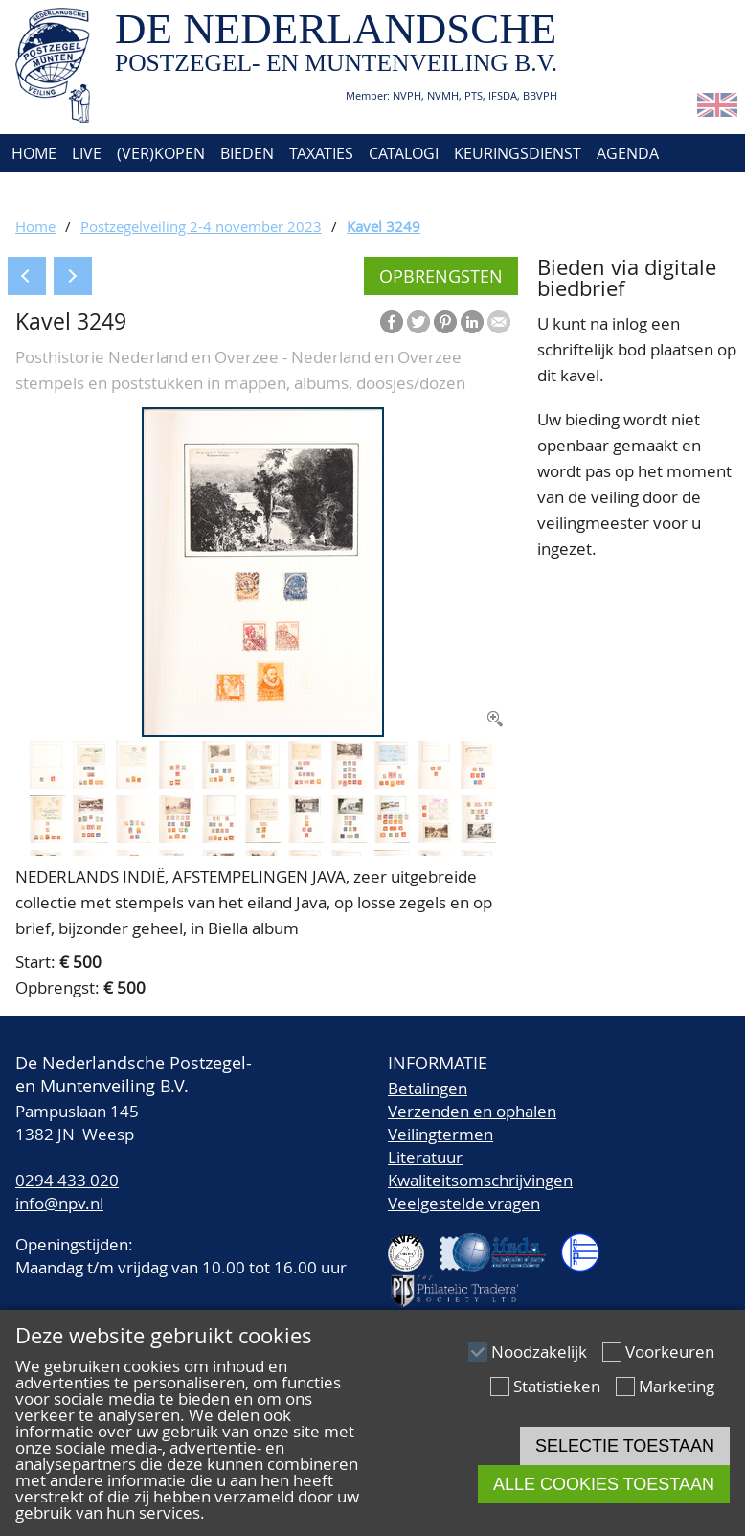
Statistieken (556, 1386)
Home (32, 153)
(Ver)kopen (161, 153)
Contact (132, 191)
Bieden (247, 153)
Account (217, 191)
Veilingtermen (440, 1134)
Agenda (628, 153)
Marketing (676, 1386)
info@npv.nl (59, 1203)
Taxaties (321, 153)
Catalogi (404, 153)
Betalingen (427, 1088)
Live (87, 153)
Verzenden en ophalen (472, 1111)
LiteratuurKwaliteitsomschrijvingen (480, 1168)
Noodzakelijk (539, 1352)
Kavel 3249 (383, 226)
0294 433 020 (67, 1180)
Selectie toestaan (624, 1446)
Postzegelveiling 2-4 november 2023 (201, 226)
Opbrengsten (441, 275)
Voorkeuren (669, 1352)
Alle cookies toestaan (603, 1484)
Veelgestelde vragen (464, 1203)
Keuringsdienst (517, 153)
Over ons (45, 191)
